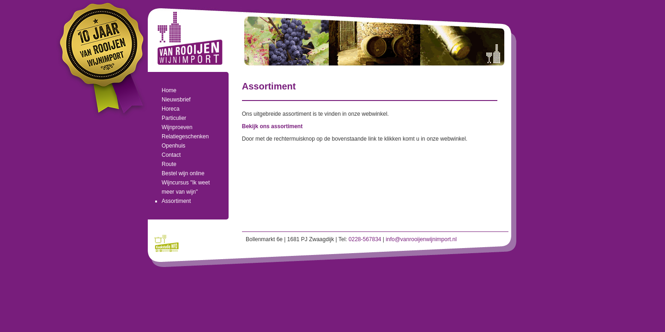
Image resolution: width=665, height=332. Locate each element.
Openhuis (173, 145)
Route (169, 164)
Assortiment (176, 201)
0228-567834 (365, 239)
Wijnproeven (177, 127)
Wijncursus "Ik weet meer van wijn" (186, 187)
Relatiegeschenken (185, 136)
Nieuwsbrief (176, 99)
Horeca (171, 109)
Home (169, 90)
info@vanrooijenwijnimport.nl (421, 239)
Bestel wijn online (183, 173)
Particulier (174, 118)
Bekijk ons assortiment (272, 126)
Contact (171, 155)
